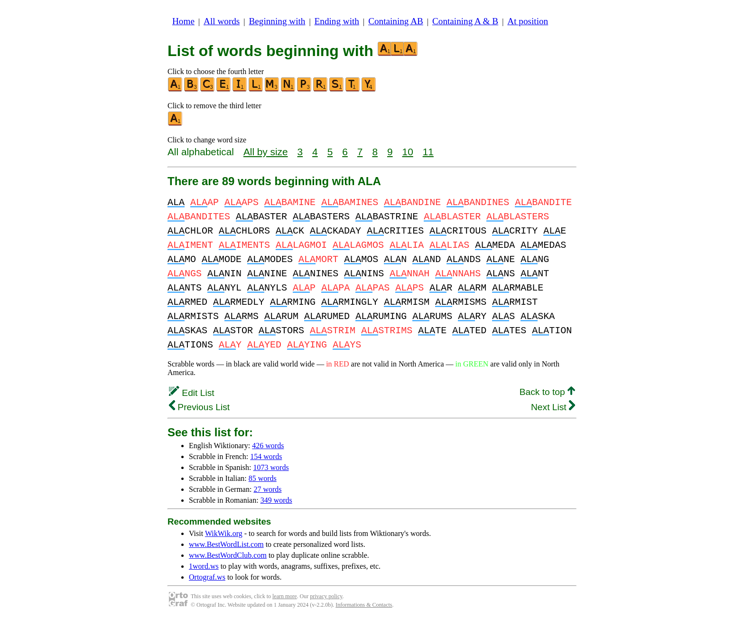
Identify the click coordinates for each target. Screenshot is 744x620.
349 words (276, 500)
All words (222, 21)
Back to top (547, 392)
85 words (263, 478)
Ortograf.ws (207, 577)
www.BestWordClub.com (228, 555)
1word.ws (204, 566)
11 (428, 151)
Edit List (191, 393)
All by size (265, 151)
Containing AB (395, 21)
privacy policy (326, 596)
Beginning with (277, 21)
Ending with (337, 21)
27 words (267, 489)
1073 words (271, 467)
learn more (284, 596)
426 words (268, 446)
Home (183, 21)
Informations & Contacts (363, 604)
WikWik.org (223, 533)
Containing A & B (465, 21)
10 (407, 151)
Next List (553, 407)
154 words (266, 456)
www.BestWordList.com (226, 544)
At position (527, 21)
